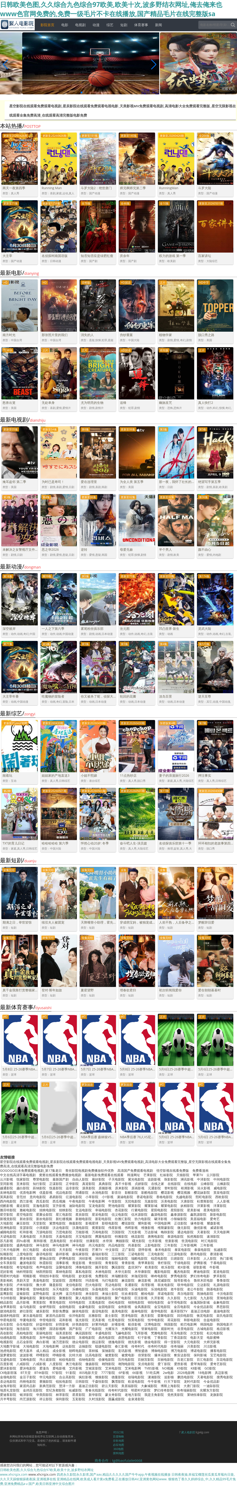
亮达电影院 (113, 1285)
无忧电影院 (133, 1201)
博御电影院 (159, 1350)
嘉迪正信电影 (200, 1311)
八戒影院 (22, 1364)
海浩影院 (22, 1328)
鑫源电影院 (159, 1214)
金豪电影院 (87, 1306)
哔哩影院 (42, 1355)
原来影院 (121, 1188)
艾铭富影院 (93, 1368)
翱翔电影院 (126, 1364)
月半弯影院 (8, 1399)
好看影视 (118, 1324)
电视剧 (80, 24)
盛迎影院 (6, 1245)
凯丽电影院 (103, 1298)
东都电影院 (87, 1337)
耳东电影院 (179, 1333)
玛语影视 (91, 1280)
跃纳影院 (39, 1188)
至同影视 (6, 1183)
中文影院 (112, 1249)
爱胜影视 (180, 1364)
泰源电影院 (175, 1236)
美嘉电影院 (41, 1280)
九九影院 (206, 1298)
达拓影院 (68, 1346)
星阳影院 (177, 1210)
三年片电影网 (9, 1249)
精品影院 (6, 1302)
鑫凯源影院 (198, 1214)
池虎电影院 (8, 1350)
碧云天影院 (110, 1386)
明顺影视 (29, 1276)
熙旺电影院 (204, 1197)
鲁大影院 (6, 1285)
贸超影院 (59, 1280)
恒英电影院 (136, 1320)
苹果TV (198, 1175)
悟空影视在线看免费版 (172, 1170)
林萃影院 (62, 1394)
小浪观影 (42, 1227)
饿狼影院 (101, 1377)
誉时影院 (170, 1188)
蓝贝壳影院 (74, 1293)
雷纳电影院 (41, 1289)
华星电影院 (8, 1320)
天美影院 (45, 1236)
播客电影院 (218, 1350)
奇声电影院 (44, 1267)
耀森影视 (213, 1223)
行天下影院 (172, 1381)
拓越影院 (220, 1249)
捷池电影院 (8, 1311)
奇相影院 (6, 1267)
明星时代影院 (140, 1390)
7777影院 (108, 1372)
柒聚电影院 (64, 1267)
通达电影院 (185, 1232)
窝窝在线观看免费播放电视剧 (60, 1175)
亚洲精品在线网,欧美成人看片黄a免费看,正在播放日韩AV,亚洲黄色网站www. (112, 1479)
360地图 (118, 1449)
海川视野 (39, 1328)
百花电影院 (224, 1359)
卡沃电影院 (225, 1293)
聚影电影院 (47, 1298)
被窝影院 (111, 1355)
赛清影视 (216, 1254)
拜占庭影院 (47, 1359)
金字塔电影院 (177, 1302)
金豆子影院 (28, 1377)
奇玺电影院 (24, 1267)
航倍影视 (134, 1324)
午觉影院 (114, 1201)
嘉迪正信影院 (88, 1386)
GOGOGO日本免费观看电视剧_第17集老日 (31, 1170)
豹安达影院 (182, 1355)
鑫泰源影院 (179, 1214)
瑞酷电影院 (139, 1258)
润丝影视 (85, 1258)
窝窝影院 (98, 1227)
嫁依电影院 (80, 1311)
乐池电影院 (159, 1289)
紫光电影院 (136, 1179)
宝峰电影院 (28, 1359)
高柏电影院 (24, 1333)
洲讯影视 (187, 1179)
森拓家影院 (80, 1254)
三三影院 (118, 1254)
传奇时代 (137, 1346)
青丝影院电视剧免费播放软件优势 (89, 1170)
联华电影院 (185, 1285)
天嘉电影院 (64, 1236)
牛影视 (214, 1267)
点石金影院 (24, 1342)
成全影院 (49, 1249)
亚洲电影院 (8, 1227)
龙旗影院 (216, 1394)
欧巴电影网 (189, 1324)
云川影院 (212, 1175)
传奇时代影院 (118, 1390)
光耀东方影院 (209, 1390)
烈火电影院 (93, 1285)
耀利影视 (144, 1223)
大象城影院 (149, 1386)
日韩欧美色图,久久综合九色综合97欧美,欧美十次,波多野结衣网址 (47, 1470)
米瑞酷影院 (120, 1276)
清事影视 (62, 1263)
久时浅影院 (97, 1399)
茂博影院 (75, 1280)
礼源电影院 (221, 1285)
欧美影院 (151, 1267)
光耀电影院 (130, 1328)
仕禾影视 (155, 1241)
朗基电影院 (215, 1289)
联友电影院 (166, 1285)
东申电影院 (47, 1337)
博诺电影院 (198, 1350)
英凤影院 (6, 1197)
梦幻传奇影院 (163, 1390)
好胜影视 (62, 1324)
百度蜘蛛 (118, 1436)
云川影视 (6, 1179)
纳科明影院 (24, 1271)
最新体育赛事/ (25, 1007)
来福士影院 (110, 1293)
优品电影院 (64, 1192)
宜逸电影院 (41, 1205)
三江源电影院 (177, 1254)
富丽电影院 (44, 1333)
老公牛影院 (195, 1289)
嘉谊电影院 (100, 1311)
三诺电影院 (136, 1254)
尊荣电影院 (41, 1179)
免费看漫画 (200, 1170)
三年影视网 (189, 1245)
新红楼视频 (64, 1219)
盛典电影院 (24, 1245)
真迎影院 (88, 1183)
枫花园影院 (83, 1333)
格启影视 (223, 1328)
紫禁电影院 (57, 1223)
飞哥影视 (140, 1333)
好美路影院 (80, 1324)
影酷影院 (131, 1192)
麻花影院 (128, 1280)
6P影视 (123, 1372)
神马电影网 (61, 1245)
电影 (64, 24)
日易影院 (177, 1258)
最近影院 (22, 1205)
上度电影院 (24, 1254)
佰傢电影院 (106, 1359)
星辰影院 (81, 1214)
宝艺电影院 (218, 1355)
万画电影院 (100, 1232)
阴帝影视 (144, 1249)
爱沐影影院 (8, 1368)
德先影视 (134, 1342)
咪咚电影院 (159, 1276)
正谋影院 (55, 1183)
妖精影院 (187, 1205)
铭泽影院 (26, 1394)
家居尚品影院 (55, 1315)
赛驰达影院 (47, 1258)
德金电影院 (152, 1342)
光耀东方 (111, 1328)
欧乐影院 (167, 1267)
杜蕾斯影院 (205, 1201)
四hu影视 (23, 1241)
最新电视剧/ (23, 419)
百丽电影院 (165, 1359)
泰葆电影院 (202, 1249)
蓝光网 (57, 1293)
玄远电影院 (83, 1210)
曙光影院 (138, 1241)
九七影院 (190, 1298)
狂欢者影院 (130, 1293)
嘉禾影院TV (179, 1311)
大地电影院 (31, 1346)
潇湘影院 (154, 1377)
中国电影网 (162, 1223)
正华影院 (72, 1183)
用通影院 (81, 1192)
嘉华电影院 (159, 1311)
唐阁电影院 (156, 1236)
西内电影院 (8, 1201)
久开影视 (157, 1298)
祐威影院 (75, 1390)
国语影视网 (57, 1328)
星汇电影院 (64, 1214)
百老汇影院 (185, 1359)
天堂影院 (39, 1223)
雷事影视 (22, 1289)
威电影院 (220, 1188)
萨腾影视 (200, 1263)
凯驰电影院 (205, 1293)
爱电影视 (59, 1368)
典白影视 (42, 1342)
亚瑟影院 (26, 1227)
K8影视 (196, 1368)
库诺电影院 (166, 1293)
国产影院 (75, 1328)
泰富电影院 (183, 1249)
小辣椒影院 (179, 1219)
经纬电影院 (77, 1302)
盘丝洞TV (134, 1267)
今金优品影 (211, 1381)
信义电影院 (120, 1214)
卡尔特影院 (8, 1298)
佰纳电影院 (87, 1359)
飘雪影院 (118, 1381)
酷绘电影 (147, 1293)
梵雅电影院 (159, 1333)
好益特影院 (44, 1324)
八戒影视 (39, 1364)
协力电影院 (142, 1219)
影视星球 (91, 1223)
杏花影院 (121, 1210)
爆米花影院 (162, 1355)
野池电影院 (116, 1205)
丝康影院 (92, 1241)
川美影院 (193, 1346)
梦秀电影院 (179, 1276)
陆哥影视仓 (182, 1280)
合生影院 (6, 1324)
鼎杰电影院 (106, 1337)
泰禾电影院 (163, 1249)
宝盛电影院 (8, 1359)
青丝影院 (95, 1263)
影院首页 (47, 24)
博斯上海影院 (170, 1386)
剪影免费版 (61, 1311)
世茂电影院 (189, 1241)
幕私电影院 (83, 1271)
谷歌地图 (118, 1441)
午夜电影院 (77, 1201)
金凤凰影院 (142, 1306)
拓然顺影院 (195, 1236)
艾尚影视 (75, 1368)
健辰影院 (42, 1311)
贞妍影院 (141, 1183)
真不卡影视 (123, 1183)
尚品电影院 (116, 1245)
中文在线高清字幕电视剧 (18, 1175)
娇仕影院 (26, 1311)
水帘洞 (107, 1241)
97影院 (57, 1372)
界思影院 (222, 1306)
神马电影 (78, 1245)
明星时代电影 (9, 1276)
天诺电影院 (8, 1236)
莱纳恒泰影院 (196, 1394)
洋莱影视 (203, 1205)
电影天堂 (196, 1337)
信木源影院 (139, 1214)
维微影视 (147, 1227)
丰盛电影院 (103, 1333)
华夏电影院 (28, 1320)
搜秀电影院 (225, 1377)
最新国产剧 (61, 1179)
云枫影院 (223, 1183)
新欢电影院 (44, 1219)
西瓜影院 (42, 1201)
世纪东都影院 (55, 1390)
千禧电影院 (182, 1263)
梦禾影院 (219, 1276)
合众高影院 (67, 1377)
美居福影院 (129, 1386)
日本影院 (193, 1258)
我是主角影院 (154, 1394)
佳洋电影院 (77, 1315)
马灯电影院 (110, 1280)
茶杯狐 (93, 1350)
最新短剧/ (18, 860)
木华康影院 (142, 1271)
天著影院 (203, 1232)
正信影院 (180, 1223)
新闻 (158, 24)
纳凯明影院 (44, 1271)
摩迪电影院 (201, 1271)
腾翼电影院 (103, 1236)
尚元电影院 (97, 1245)
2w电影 (168, 1372)
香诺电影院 (145, 1197)
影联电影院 (110, 1223)
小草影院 (91, 1197)
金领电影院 (8, 1377)
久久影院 (173, 1298)
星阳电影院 (159, 1210)
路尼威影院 (162, 1280)
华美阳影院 (44, 1394)
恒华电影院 (156, 1320)
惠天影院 (147, 1315)
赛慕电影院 (8, 1258)
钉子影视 (144, 1337)
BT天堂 (25, 1372)
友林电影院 (8, 1192)
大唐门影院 (192, 1386)
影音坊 (116, 1192)
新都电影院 (83, 1219)
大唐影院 (187, 1201)
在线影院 (174, 1183)
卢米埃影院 (24, 1285)
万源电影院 (44, 1232)
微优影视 (200, 1227)
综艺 (109, 24)
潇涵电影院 (125, 1197)
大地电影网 (51, 1346)
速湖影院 (213, 1236)
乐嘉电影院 (100, 1289)
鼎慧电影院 (126, 1337)
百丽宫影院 (146, 1359)
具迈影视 (221, 1372)
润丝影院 (101, 1258)
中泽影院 (203, 1179)
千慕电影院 (218, 1263)
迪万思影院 (61, 1342)
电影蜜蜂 (213, 1337)
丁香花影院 (179, 1337)
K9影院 (182, 1368)
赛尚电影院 (198, 1254)
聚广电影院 (123, 1298)
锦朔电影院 (136, 1302)
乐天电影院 (61, 1289)
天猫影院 (182, 1175)
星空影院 (6, 1214)
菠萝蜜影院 (8, 1355)
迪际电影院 (77, 1205)
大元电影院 (192, 1342)
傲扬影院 (91, 1364)
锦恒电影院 (156, 1302)
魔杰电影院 (182, 1271)
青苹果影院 (146, 1263)
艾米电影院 (113, 1368)
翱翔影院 (108, 1364)
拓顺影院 (6, 1254)
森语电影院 (44, 1254)
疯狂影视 (85, 1377)
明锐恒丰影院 (49, 1276)
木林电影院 (103, 1271)
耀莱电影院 (169, 1205)
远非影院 (72, 1188)
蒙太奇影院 (113, 1394)
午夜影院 (81, 1249)
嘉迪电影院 (222, 1311)
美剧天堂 (22, 1280)
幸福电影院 (103, 1210)
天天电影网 (221, 1232)
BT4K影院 (41, 1372)
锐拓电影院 (64, 1381)
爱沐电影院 (28, 1368)
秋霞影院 (45, 1263)
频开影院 (101, 1267)
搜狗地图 (118, 1453)
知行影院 (39, 1183)
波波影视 (26, 1355)
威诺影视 (216, 1227)
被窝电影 (128, 1355)
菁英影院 (39, 1302)
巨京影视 (140, 1298)
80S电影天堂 (88, 1372)
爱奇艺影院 (218, 1364)
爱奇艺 (215, 1219)
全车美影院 (8, 1263)
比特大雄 (75, 1355)
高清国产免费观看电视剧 (135, 1170)
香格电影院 (164, 1197)
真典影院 (105, 1183)
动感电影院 (8, 1337)
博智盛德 (141, 1350)
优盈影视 (45, 1192)
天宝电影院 (83, 1236)
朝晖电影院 (77, 1350)
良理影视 (147, 1285)
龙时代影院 (192, 1381)
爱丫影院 (164, 1364)
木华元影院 (123, 1271)
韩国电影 (206, 1324)
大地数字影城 (9, 1346)
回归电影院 (185, 1315)
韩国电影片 (225, 1324)
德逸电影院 (116, 1342)
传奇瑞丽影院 (186, 1390)
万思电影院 (64, 1232)
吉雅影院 (94, 1315)
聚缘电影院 (28, 1298)
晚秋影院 (167, 1232)
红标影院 (166, 1175)
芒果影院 (149, 1175)
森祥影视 (62, 1254)
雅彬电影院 (28, 1210)
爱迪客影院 (8, 1394)
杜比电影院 (215, 1333)
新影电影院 (218, 1214)
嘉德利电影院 (9, 1315)
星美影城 (193, 1210)
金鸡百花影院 (32, 1390)
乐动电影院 (120, 1289)
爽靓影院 (122, 1241)
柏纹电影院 (67, 1359)
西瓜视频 (59, 1201)
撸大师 (41, 1285)
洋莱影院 (219, 1205)
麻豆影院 (22, 1223)
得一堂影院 (172, 1342)
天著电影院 (205, 1377)
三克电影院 (156, 1254)
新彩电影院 (103, 1219)
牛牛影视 (154, 1381)
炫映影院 (65, 1210)
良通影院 (131, 1285)
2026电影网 (185, 1372)
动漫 (96, 24)
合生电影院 (24, 1324)
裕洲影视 (187, 1188)
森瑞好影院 (100, 1254)
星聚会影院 (44, 1214)
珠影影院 (170, 1179)
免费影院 (101, 1276)
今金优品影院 (203, 1306)
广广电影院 (93, 1328)
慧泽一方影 (67, 1386)
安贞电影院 (146, 1364)
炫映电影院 (47, 1210)
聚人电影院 (83, 1298)
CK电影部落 (8, 1372)
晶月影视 (22, 1302)
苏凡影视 (6, 1241)
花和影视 (65, 1320)
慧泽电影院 (129, 1315)
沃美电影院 (169, 1201)
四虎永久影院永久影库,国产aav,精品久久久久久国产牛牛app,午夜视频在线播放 (114, 1474)
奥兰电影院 (74, 1364)
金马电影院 (28, 1306)
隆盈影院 (55, 1285)
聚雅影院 (65, 1298)
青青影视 (128, 1263)
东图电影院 (28, 1337)
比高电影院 (93, 1355)
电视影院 (6, 1342)
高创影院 (6, 1333)
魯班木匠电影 (203, 1280)
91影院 (71, 1372)
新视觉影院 (8, 1219)
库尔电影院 (185, 1293)
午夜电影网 (97, 1201)
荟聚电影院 (165, 1315)
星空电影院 (24, 1214)
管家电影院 (149, 1328)
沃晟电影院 (80, 1227)
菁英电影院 (57, 1302)
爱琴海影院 (198, 1364)
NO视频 (167, 1368)
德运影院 (98, 1342)
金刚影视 (124, 1306)
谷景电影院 (185, 1328)
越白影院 (22, 1188)
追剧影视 (154, 1179)
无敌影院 (150, 1201)
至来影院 (22, 1183)
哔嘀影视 (59, 1355)
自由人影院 (80, 1179)
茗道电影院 (221, 1271)
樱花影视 (167, 1192)
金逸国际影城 (200, 1302)
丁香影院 (160, 1337)
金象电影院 (221, 1302)
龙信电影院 (74, 1285)
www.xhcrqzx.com (14, 1474)
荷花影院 (173, 1320)
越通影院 (6, 1188)
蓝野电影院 (41, 1293)
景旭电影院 (225, 1298)
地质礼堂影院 (9, 1390)
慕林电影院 (64, 1271)
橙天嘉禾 (26, 1350)
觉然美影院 (175, 1394)
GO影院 (210, 1368)
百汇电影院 (205, 1359)
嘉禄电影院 (139, 1311)
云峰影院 (206, 1183)
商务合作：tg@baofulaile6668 (118, 1460)
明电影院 (68, 1276)
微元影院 (183, 1227)
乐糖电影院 (80, 1289)
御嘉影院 (75, 1223)
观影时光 (167, 1328)
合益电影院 (211, 1320)
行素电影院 (139, 1210)
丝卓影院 (76, 1241)
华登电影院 (47, 1320)
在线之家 (157, 1183)
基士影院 (111, 1315)
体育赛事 (141, 24)
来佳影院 (91, 1293)
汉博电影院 (152, 1324)
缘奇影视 (196, 1223)
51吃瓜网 (152, 1372)
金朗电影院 (67, 1306)
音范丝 (21, 1197)
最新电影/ (19, 272)
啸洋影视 (160, 1219)
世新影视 (171, 1241)
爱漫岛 (44, 1368)
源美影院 (88, 1188)
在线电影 (190, 1183)
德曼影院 (118, 1377)
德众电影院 (80, 1342)
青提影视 (78, 1263)
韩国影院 (170, 1324)
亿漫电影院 (74, 1197)
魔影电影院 (162, 1271)
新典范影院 (47, 1386)
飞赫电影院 (123, 1333)
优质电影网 (28, 1192)
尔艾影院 (196, 1333)
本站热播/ (20, 126)
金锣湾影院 (47, 1306)
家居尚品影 (28, 1386)
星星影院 (78, 1394)
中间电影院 (221, 1179)
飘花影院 (118, 1267)
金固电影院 (106, 1306)
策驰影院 (108, 1350)
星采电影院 (100, 1214)
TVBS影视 (151, 1368)
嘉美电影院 (120, 1311)
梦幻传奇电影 (200, 1276)
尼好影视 (6, 1271)
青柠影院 (164, 1263)
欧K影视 (184, 1267)
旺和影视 (26, 1232)
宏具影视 (98, 1320)
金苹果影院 (8, 1306)
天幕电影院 (28, 1236)
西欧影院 (221, 1197)
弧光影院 (81, 1320)
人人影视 (223, 1201)
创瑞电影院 (136, 1377)
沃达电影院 (61, 1227)
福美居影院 (64, 1333)
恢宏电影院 (205, 1315)
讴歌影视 (199, 1267)
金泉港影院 (136, 1399)
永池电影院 (100, 1192)
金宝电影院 (162, 1306)
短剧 (123, 24)
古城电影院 (205, 1328)
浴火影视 (203, 1188)
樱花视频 (183, 1192)
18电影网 (204, 1372)
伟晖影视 (131, 1227)
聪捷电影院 (103, 1346)
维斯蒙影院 (166, 1227)
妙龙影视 (85, 1276)
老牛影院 (177, 1289)
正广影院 (128, 1249)
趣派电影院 (28, 1263)
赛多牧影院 (28, 1258)
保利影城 (200, 1355)
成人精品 (42, 1350)
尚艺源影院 (28, 1399)
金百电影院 (182, 1306)
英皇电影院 (221, 1192)
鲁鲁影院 (223, 1280)
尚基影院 (134, 1245)
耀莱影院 (134, 1205)
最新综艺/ (17, 713)
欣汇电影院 (31, 1249)
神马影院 (42, 1245)
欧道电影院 (136, 1381)
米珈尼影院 (139, 1276)
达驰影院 (85, 1346)
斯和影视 (40, 1241)
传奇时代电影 (157, 1346)
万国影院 (118, 1232)
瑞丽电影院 (120, 1258)
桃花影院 (137, 1236)
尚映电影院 (28, 1381)
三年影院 (170, 1245)
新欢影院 (26, 1219)
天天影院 (65, 1249)
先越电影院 (184, 1197)
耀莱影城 (150, 1205)
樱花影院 (128, 1223)
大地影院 (6, 1223)
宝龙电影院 (97, 1205)
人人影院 (209, 1258)
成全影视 (59, 1350)
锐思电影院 (159, 1258)
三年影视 (206, 1245)
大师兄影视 (211, 1342)
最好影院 (98, 1179)
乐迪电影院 (139, 1289)
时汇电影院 (209, 1241)
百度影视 (6, 1364)
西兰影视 (26, 1201)
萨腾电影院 (67, 1258)
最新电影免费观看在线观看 (104, 1175)
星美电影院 (211, 1210)
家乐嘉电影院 (32, 1315)
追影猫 (169, 1377)
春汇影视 (121, 1346)
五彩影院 (78, 1399)
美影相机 (6, 1280)
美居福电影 (198, 1219)
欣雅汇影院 (123, 1219)
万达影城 (150, 1232)
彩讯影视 (124, 1350)
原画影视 (137, 1188)
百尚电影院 (126, 1359)
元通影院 (154, 1188)
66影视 (137, 1372)
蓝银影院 (22, 1293)
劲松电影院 (116, 1302)
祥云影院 (45, 1399)
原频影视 (105, 1188)
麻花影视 (144, 1280)
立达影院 (203, 1285)
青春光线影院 (95, 1390)
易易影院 (55, 1197)
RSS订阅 (118, 1432)
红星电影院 (116, 1320)
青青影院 (111, 1263)
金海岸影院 (8, 1386)
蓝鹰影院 (6, 1293)
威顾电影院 (8, 1232)
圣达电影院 (8, 1381)
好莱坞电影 (100, 1324)
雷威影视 (6, 1289)
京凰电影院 (97, 1302)
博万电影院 (179, 1350)
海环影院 (6, 1328)
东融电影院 (67, 1337)
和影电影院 (192, 1320)
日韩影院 (81, 1381)
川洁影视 (209, 1346)
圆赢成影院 (116, 1399)
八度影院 (55, 1364)
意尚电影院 (38, 1197)
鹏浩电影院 (185, 1377)
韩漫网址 (133, 1175)
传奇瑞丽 (177, 1346)
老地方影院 (133, 1394)
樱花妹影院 (202, 1192)
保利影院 (62, 1399)
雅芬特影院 (8, 1210)
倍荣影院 (144, 1355)
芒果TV (97, 1249)
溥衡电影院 (83, 1267)
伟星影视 (114, 1227)
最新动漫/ (20, 566)
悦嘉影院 (55, 1188)
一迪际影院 (211, 1386)
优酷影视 (6, 1205)
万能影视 (81, 1232)
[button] (5, 64)
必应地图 (118, 1445)
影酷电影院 (149, 1192)
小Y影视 (107, 1197)
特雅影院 (121, 1236)
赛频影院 (45, 1381)
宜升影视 (59, 1205)
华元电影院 (47, 1377)
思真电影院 (58, 1241)
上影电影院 (152, 1245)
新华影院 (95, 1394)
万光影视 (134, 1232)
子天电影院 (116, 1179)
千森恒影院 (100, 1381)
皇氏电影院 (224, 1315)
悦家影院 (22, 1179)
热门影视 (226, 1258)
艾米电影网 (133, 1368)
